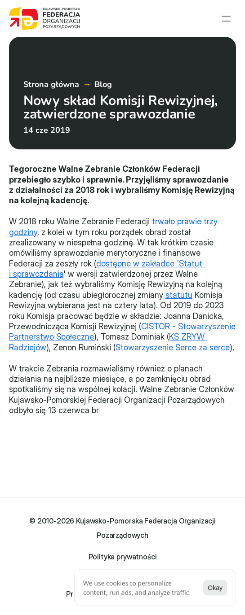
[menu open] (226, 18)
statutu (178, 295)
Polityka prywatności (123, 556)
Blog (103, 84)
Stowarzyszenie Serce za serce (173, 347)
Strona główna (51, 84)
